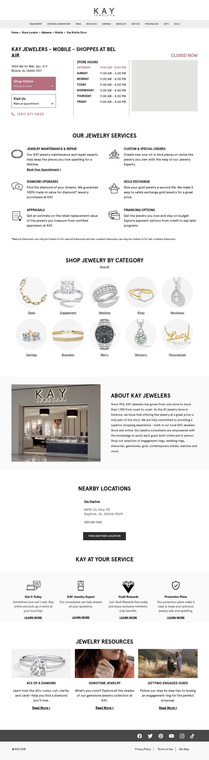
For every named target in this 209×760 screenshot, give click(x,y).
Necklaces (91, 24)
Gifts (166, 24)
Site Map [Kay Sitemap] (184, 749)
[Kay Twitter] (150, 736)
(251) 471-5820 (27, 114)
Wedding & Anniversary (59, 24)
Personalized (152, 24)
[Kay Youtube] (171, 736)
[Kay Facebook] (140, 736)
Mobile (59, 32)
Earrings (106, 24)
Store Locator (30, 32)
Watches (135, 24)
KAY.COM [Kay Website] (19, 749)
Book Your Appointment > (44, 169)
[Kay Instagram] (182, 736)
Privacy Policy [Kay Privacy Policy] (143, 749)
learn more (33, 618)
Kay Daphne (92, 501)
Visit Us (34, 101)
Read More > (41, 708)
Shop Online (34, 84)
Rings (78, 24)
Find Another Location (104, 536)
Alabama (46, 32)
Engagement (35, 24)
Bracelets (121, 24)
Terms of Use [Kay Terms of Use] (165, 749)
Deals (177, 24)
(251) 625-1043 (93, 522)
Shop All (104, 266)
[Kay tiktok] (192, 736)
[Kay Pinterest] (161, 736)
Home (14, 32)
